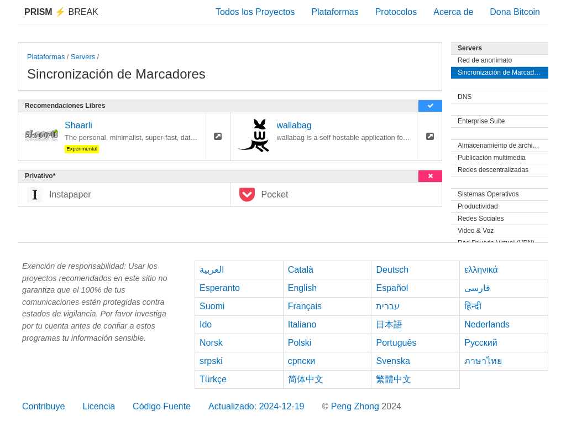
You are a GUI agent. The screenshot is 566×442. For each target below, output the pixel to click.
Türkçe (213, 379)
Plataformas (334, 12)
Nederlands (487, 324)
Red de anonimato (485, 60)
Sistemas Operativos (488, 194)
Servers (83, 57)
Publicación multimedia (492, 158)
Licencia (98, 406)
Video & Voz (476, 231)
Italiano (302, 324)
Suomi (212, 306)
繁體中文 (393, 379)
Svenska (393, 361)
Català (300, 269)
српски (302, 361)
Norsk (211, 342)
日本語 (389, 324)
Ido (206, 324)
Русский (480, 342)
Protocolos (396, 12)
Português (396, 342)
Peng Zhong (356, 406)
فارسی (477, 288)
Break (61, 12)
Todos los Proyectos (255, 12)
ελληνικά (481, 269)
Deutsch (392, 269)
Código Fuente (162, 406)
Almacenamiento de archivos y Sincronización (503, 145)
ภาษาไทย (483, 361)
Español (392, 288)
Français (305, 306)
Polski (300, 342)
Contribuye (43, 406)
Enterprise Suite (481, 121)
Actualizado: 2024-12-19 (256, 406)
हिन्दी (472, 306)
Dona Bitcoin (515, 12)
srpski (211, 361)
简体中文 (305, 379)
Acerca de (453, 12)
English (302, 288)
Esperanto (220, 288)
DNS (464, 97)
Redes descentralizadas (493, 170)
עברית (388, 306)
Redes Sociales (481, 218)
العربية (212, 269)
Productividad (478, 206)
